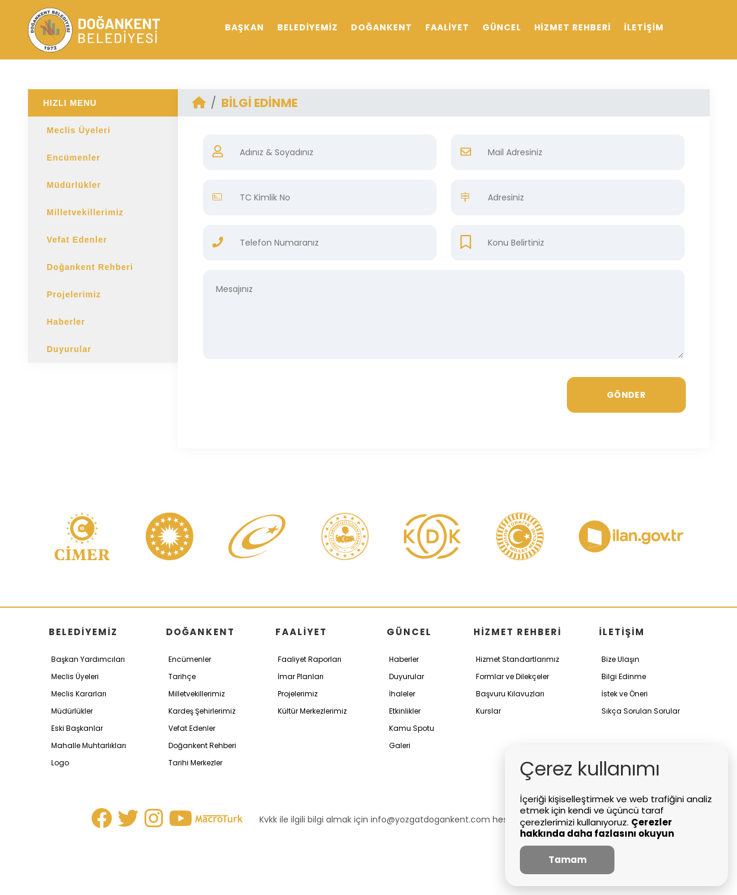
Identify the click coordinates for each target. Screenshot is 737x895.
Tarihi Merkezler (195, 763)
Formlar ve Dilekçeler (512, 676)
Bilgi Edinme (623, 676)
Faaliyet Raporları (309, 659)
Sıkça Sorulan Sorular (640, 711)
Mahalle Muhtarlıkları (88, 745)
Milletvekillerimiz (85, 212)
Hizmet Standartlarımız (517, 659)
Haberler (66, 321)
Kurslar (488, 711)
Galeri (399, 745)
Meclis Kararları (78, 694)
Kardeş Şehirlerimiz (202, 711)
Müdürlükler (74, 185)
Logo (60, 763)
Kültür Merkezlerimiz (312, 711)
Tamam (567, 859)
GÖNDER (626, 395)
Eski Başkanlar (77, 728)
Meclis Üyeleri (79, 130)
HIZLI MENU (70, 103)
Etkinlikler (405, 711)
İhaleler (402, 694)
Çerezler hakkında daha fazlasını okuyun (597, 828)
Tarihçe (182, 676)
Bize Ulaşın (620, 659)
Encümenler (74, 157)
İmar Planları (301, 676)
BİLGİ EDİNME (259, 103)
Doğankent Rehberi (90, 267)
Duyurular (69, 349)
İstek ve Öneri (624, 694)
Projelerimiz (74, 294)
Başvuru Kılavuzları (510, 694)
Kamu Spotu (411, 728)
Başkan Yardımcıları (88, 659)
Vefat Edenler (77, 239)
